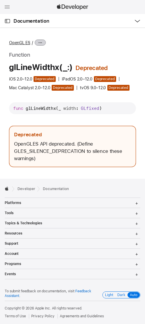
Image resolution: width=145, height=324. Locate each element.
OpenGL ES (19, 42)
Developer (26, 189)
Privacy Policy (43, 316)
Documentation (31, 21)
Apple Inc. (43, 308)
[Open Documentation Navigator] (7, 21)
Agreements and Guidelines (82, 316)
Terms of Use (15, 316)
